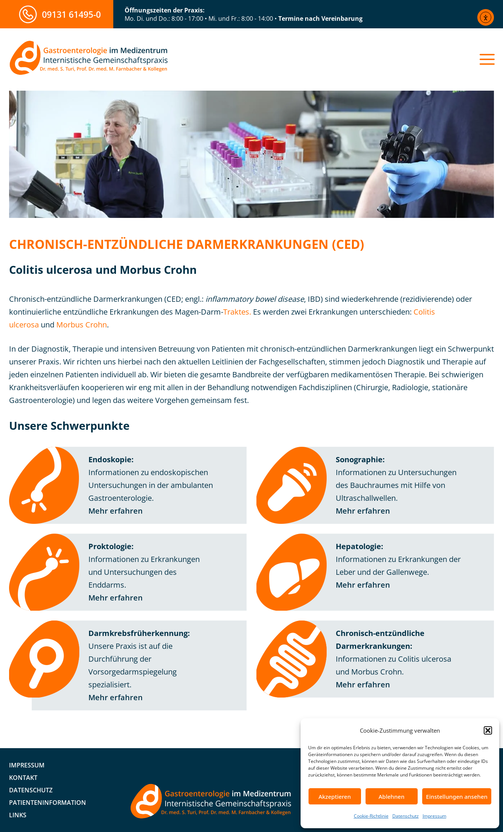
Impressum (434, 816)
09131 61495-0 (71, 14)
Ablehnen (392, 796)
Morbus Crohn (81, 325)
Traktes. (237, 312)
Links (17, 815)
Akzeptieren (334, 796)
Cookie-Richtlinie (371, 816)
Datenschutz (405, 816)
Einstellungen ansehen (457, 796)
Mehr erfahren (115, 511)
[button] (488, 730)
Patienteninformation (47, 802)
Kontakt (23, 777)
